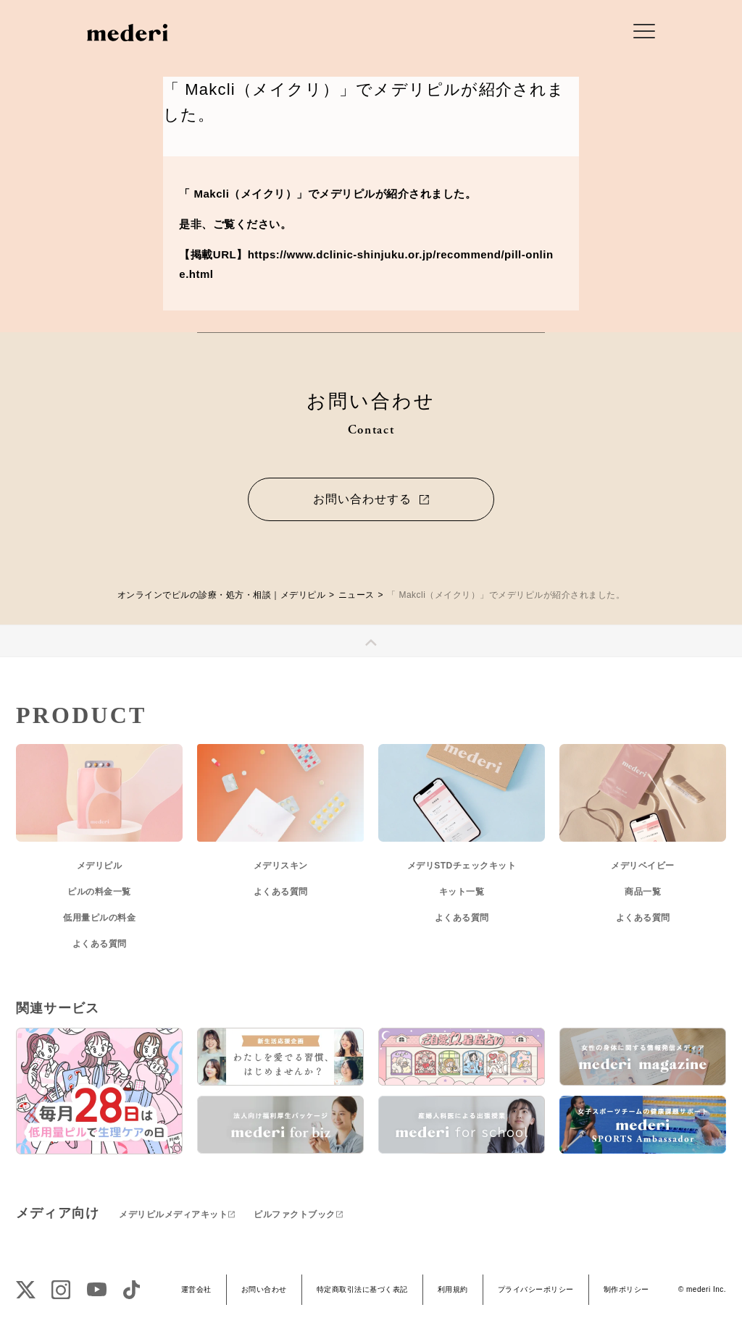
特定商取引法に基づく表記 (362, 1289)
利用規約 (453, 1289)
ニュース (356, 595)
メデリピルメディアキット (173, 1214)
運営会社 (196, 1289)
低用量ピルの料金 (99, 918)
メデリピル (99, 866)
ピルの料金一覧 (99, 892)
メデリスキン (281, 866)
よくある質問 (99, 944)
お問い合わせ (264, 1289)
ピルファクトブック (294, 1214)
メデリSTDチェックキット (462, 866)
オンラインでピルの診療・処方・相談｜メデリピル (221, 595)
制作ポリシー (626, 1289)
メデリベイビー (643, 866)
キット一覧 (462, 892)
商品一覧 (643, 892)
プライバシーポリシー (536, 1289)
